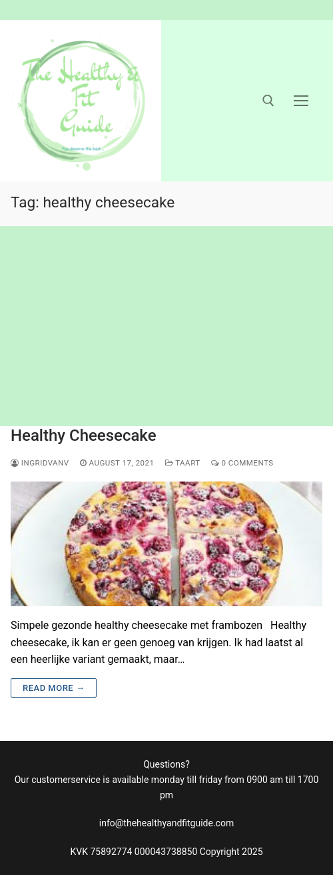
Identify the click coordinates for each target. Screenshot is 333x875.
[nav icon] (301, 101)
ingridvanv (40, 463)
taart (182, 463)
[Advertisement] (166, 326)
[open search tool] (268, 101)
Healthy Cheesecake (84, 435)
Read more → (54, 688)
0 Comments (242, 463)
